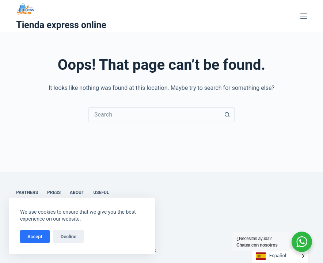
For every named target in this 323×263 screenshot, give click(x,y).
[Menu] (303, 16)
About (77, 192)
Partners (27, 192)
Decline (68, 236)
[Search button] (227, 114)
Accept (34, 236)
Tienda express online (61, 25)
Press (54, 192)
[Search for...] (154, 114)
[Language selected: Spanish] (280, 256)
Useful (101, 192)
